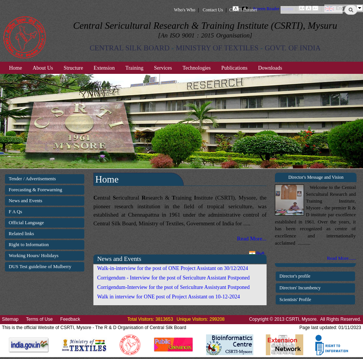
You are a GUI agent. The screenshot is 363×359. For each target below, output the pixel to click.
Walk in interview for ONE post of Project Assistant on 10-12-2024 (168, 297)
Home (15, 68)
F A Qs (15, 211)
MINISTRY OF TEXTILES (217, 48)
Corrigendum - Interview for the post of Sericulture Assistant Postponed (173, 278)
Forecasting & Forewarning (35, 189)
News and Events (25, 200)
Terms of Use (39, 319)
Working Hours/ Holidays (34, 255)
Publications (234, 68)
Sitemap (10, 319)
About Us (43, 68)
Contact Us (213, 9)
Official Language (26, 222)
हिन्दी (256, 254)
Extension (104, 68)
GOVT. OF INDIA (293, 48)
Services (163, 68)
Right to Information (29, 244)
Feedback (70, 319)
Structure (73, 68)
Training (135, 68)
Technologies (197, 68)
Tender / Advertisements (32, 178)
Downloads (270, 68)
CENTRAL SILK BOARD (130, 48)
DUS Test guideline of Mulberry (40, 266)
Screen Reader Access (273, 8)
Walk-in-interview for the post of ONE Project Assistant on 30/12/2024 (172, 268)
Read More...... (341, 258)
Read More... (252, 239)
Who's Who (184, 9)
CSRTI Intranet (243, 9)
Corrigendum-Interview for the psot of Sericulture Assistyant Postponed (173, 287)
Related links (21, 233)
